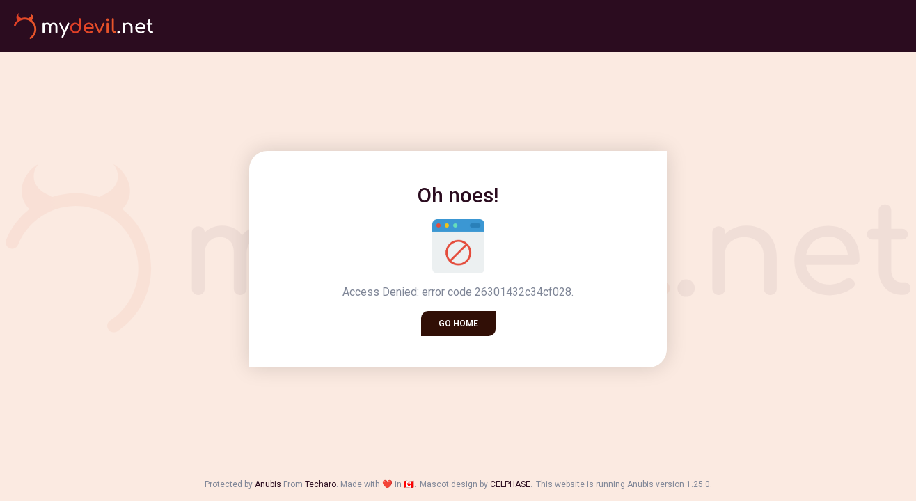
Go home (458, 323)
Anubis (268, 484)
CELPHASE (510, 484)
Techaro (320, 484)
